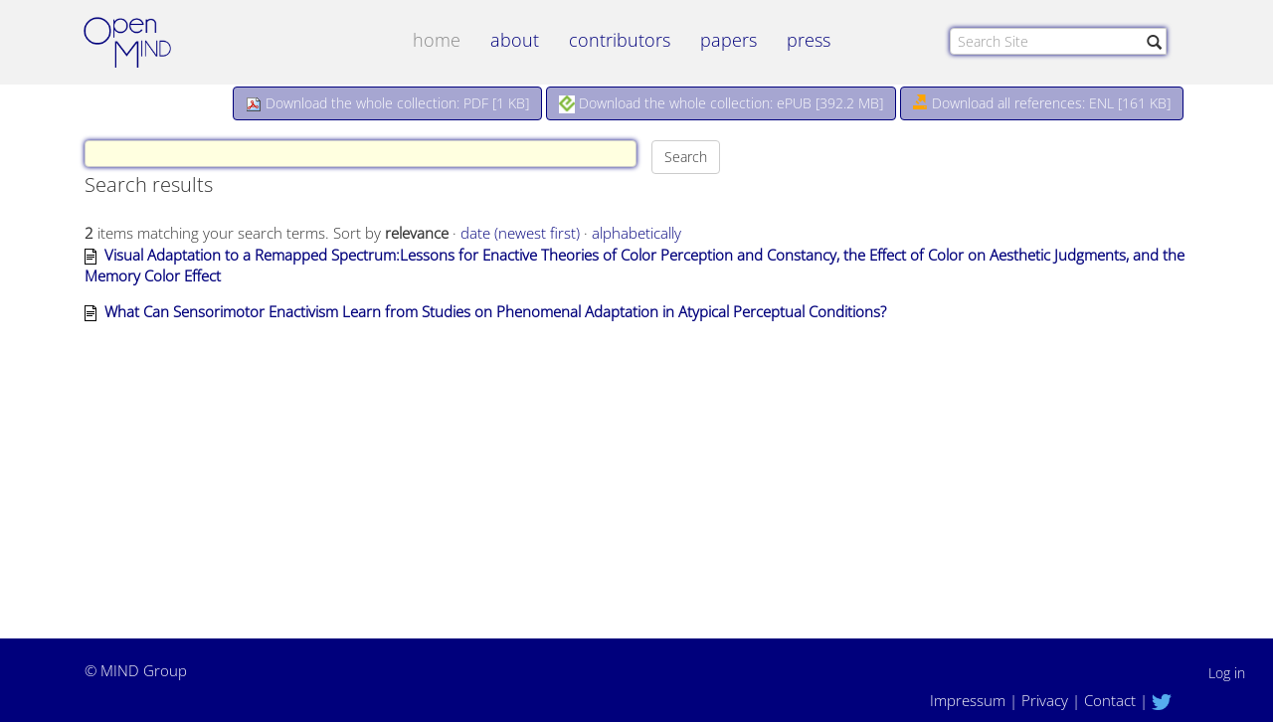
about (514, 40)
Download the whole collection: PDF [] (387, 102)
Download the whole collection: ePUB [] (721, 103)
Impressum (967, 700)
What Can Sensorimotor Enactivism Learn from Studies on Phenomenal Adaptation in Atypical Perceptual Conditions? (495, 311)
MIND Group (143, 670)
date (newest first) (520, 233)
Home (436, 40)
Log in (1226, 672)
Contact (1110, 700)
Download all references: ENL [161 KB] (1042, 102)
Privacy (1044, 700)
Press (808, 40)
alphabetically (636, 233)
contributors (619, 40)
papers (728, 40)
